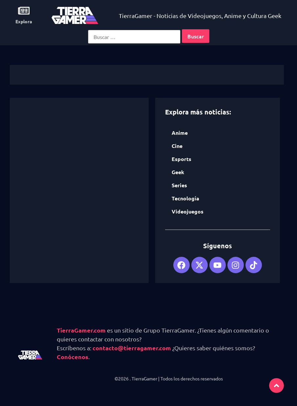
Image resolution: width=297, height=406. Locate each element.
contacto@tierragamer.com (132, 348)
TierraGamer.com (81, 330)
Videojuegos (187, 211)
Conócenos (72, 356)
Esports (181, 158)
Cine (177, 145)
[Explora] (24, 10)
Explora (23, 21)
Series (179, 185)
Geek (178, 172)
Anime (180, 132)
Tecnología (185, 198)
